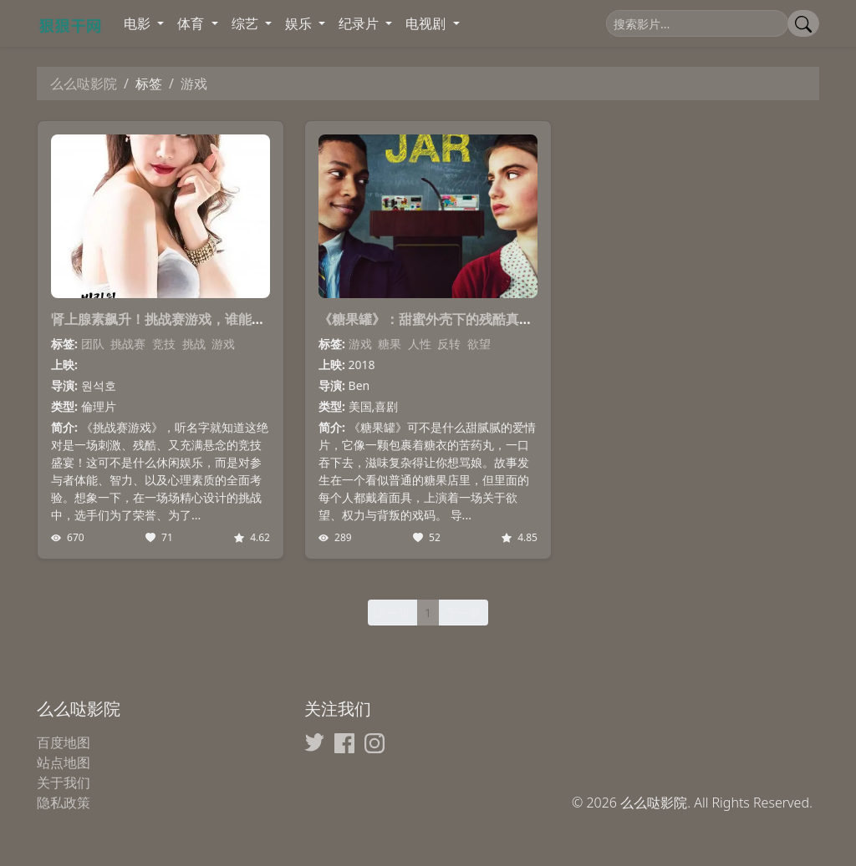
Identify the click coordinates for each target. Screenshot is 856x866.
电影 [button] (139, 23)
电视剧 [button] (427, 23)
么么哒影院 (83, 83)
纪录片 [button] (360, 23)
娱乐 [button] (300, 23)
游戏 (223, 344)
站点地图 (63, 762)
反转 (449, 344)
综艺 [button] (247, 23)
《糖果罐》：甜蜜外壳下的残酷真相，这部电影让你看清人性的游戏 (519, 319)
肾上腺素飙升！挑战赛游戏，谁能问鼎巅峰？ (184, 319)
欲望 (479, 344)
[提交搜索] (803, 23)
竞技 (164, 344)
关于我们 (63, 782)
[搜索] (697, 23)
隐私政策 (63, 802)
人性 (419, 344)
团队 (92, 344)
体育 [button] (192, 23)
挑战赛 (127, 344)
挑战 (194, 344)
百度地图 (63, 742)
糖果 (389, 344)
